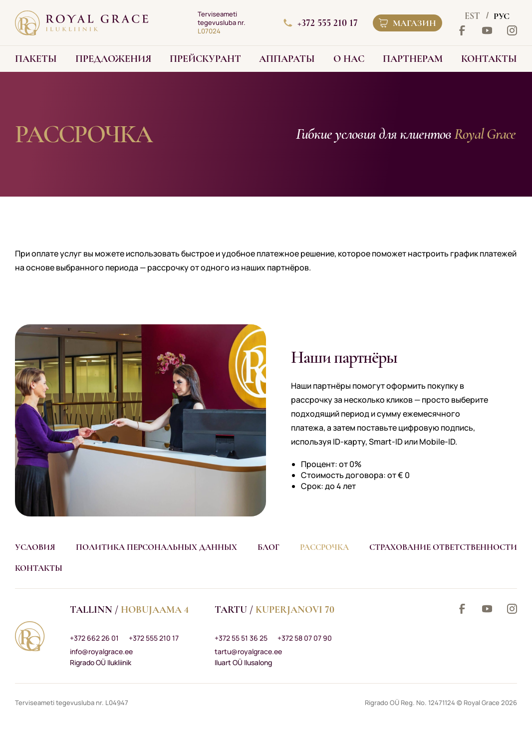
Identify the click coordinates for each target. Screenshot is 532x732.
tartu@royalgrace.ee (248, 651)
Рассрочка (324, 547)
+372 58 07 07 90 (304, 638)
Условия (35, 547)
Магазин (407, 22)
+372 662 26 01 (94, 638)
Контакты (38, 568)
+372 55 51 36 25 (241, 638)
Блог (268, 547)
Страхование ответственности (443, 547)
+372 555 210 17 (320, 22)
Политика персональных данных (156, 547)
